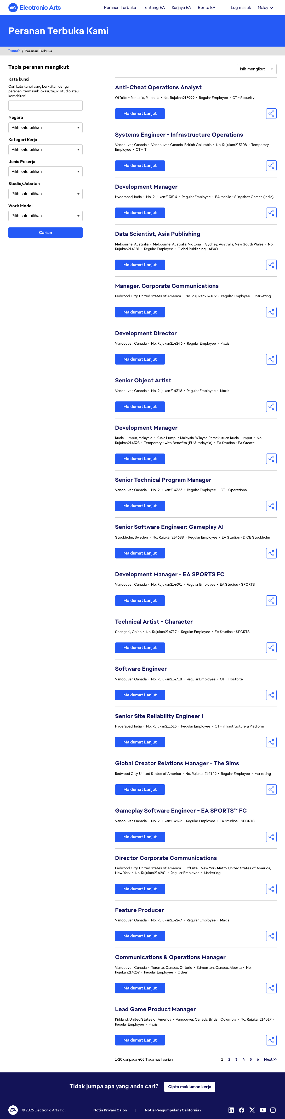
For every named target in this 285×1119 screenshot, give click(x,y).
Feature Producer (139, 910)
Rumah (14, 51)
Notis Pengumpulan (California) (173, 1110)
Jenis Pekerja (21, 162)
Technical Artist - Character (154, 622)
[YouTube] (263, 1110)
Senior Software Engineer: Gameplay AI (169, 527)
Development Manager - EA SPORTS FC (170, 575)
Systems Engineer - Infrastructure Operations (179, 135)
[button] (271, 114)
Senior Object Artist (143, 381)
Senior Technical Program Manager (163, 480)
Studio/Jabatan (24, 184)
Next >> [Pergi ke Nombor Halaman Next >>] (270, 1060)
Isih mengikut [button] (252, 69)
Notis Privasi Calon (110, 1110)
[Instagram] (273, 1110)
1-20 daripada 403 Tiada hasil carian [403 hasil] (144, 1060)
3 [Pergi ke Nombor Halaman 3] (236, 1060)
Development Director (146, 334)
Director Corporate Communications (166, 858)
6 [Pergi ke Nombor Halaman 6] (258, 1060)
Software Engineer (141, 669)
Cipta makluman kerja (189, 1086)
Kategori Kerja (22, 140)
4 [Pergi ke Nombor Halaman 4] (243, 1060)
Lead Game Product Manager (155, 1010)
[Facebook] (242, 1110)
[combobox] (45, 106)
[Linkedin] (232, 1110)
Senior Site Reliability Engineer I (159, 716)
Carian (45, 233)
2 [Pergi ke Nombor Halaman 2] (229, 1060)
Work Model (20, 206)
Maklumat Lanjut (140, 114)
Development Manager (146, 187)
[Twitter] (252, 1110)
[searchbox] (37, 128)
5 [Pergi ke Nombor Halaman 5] (251, 1060)
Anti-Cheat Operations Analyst (158, 88)
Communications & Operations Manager (170, 957)
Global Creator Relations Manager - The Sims (177, 764)
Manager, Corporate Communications (167, 286)
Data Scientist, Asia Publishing (157, 234)
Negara (15, 118)
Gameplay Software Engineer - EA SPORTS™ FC (181, 811)
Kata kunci (18, 79)
